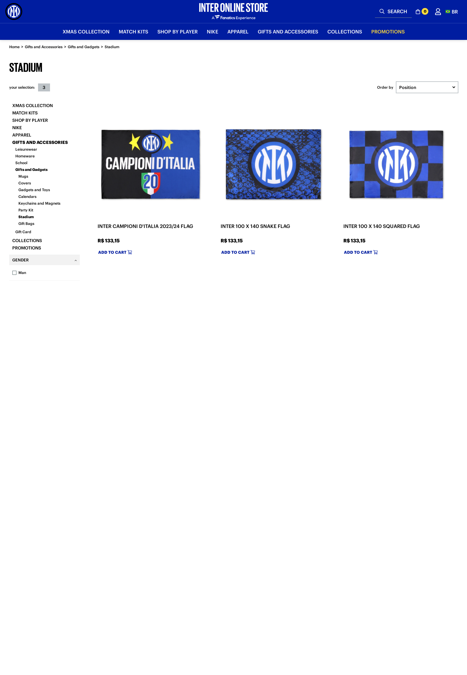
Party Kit (25, 210)
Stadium (112, 46)
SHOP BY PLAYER (30, 120)
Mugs (23, 176)
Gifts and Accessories (44, 46)
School (21, 162)
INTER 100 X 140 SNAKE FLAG (255, 226)
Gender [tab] (20, 260)
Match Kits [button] (133, 32)
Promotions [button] (388, 32)
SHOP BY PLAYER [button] (177, 32)
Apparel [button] (238, 32)
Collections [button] (344, 32)
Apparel (21, 135)
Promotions (26, 248)
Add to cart (115, 252)
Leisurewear (26, 149)
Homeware (25, 156)
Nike (17, 127)
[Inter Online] (14, 11)
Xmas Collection (32, 105)
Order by (385, 87)
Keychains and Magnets (39, 203)
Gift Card (23, 232)
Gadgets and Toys (34, 189)
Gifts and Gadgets (83, 46)
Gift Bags (26, 223)
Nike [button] (212, 32)
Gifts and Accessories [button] (288, 32)
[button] (452, 11)
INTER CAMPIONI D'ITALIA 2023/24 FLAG (145, 226)
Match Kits (25, 113)
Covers (24, 183)
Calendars (27, 196)
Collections (27, 240)
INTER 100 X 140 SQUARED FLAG (381, 226)
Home (14, 46)
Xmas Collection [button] (86, 32)
